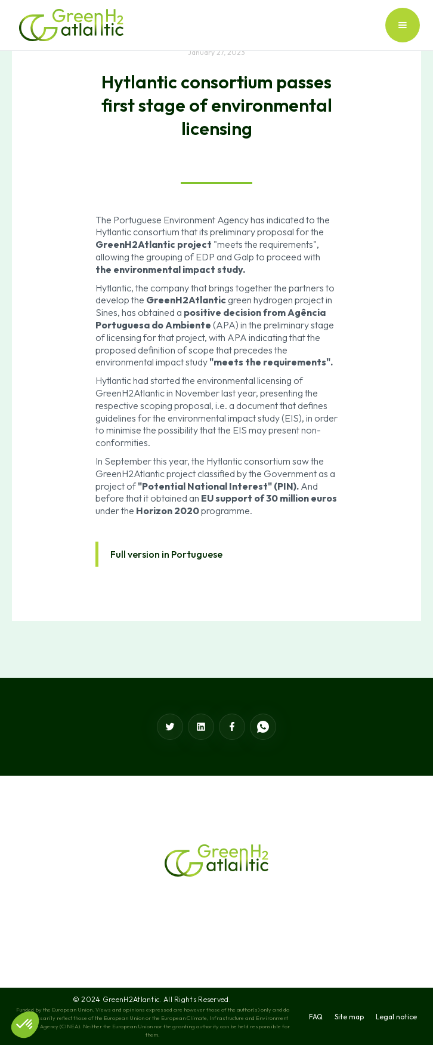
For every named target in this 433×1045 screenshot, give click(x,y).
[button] (402, 25)
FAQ (316, 1016)
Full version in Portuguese (166, 554)
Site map (349, 1016)
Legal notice (396, 1016)
